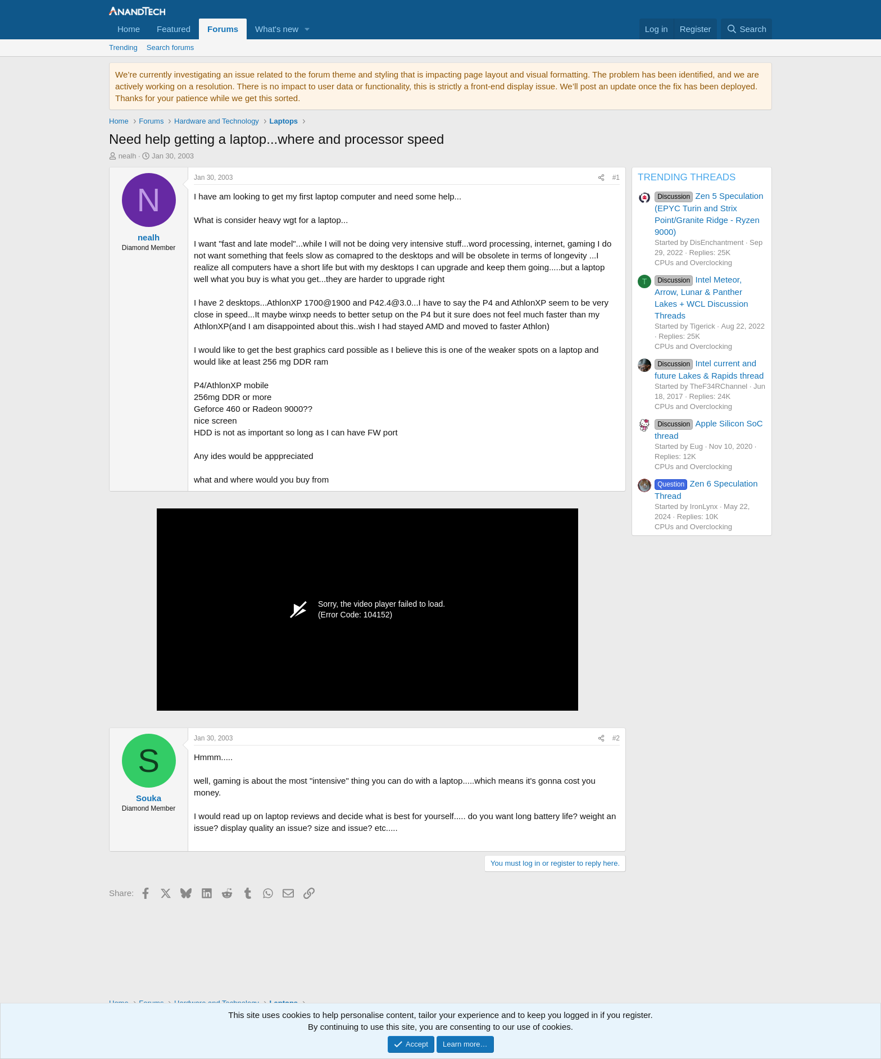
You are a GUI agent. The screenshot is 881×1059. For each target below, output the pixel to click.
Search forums (170, 47)
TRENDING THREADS (686, 177)
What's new (276, 29)
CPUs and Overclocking (693, 262)
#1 (616, 177)
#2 (616, 738)
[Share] (601, 177)
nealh (128, 156)
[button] (307, 29)
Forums (222, 29)
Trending (123, 47)
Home (128, 29)
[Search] (746, 29)
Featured (173, 29)
